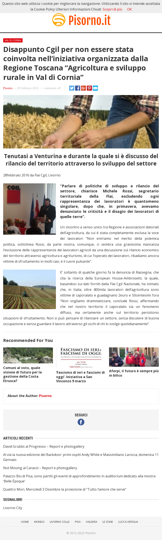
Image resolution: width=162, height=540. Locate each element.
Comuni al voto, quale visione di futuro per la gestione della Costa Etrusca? (22, 374)
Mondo (39, 522)
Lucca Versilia (128, 522)
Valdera (91, 522)
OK (129, 9)
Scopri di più (112, 9)
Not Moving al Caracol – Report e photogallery (40, 468)
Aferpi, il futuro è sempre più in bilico (134, 373)
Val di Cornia (13, 40)
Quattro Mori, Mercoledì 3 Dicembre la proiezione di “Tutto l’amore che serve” (64, 489)
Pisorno (7, 88)
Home (25, 522)
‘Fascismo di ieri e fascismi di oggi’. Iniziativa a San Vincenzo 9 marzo (80, 377)
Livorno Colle (60, 522)
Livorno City (12, 508)
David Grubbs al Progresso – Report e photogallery (43, 446)
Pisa (78, 522)
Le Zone (108, 522)
